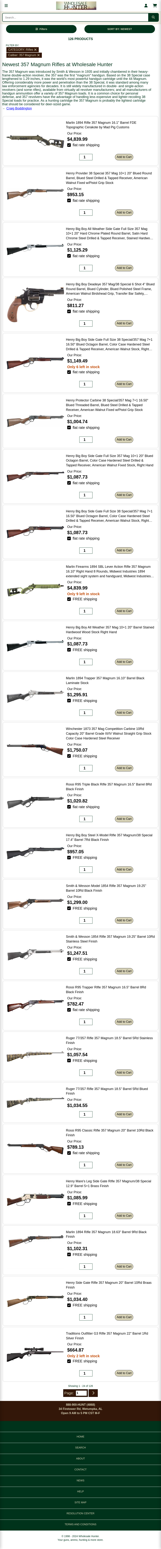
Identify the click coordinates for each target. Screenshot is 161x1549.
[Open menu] (6, 6)
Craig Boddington (19, 108)
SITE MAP (80, 1502)
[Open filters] (41, 29)
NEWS (80, 1480)
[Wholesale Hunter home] (76, 5)
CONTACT (80, 1469)
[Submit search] (153, 17)
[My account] (146, 6)
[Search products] (75, 17)
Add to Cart (124, 156)
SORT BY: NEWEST (119, 29)
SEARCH (80, 1447)
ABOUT (80, 1458)
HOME (80, 1436)
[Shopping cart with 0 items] (155, 6)
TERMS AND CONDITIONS (80, 1524)
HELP (80, 1491)
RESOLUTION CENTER (80, 1513)
